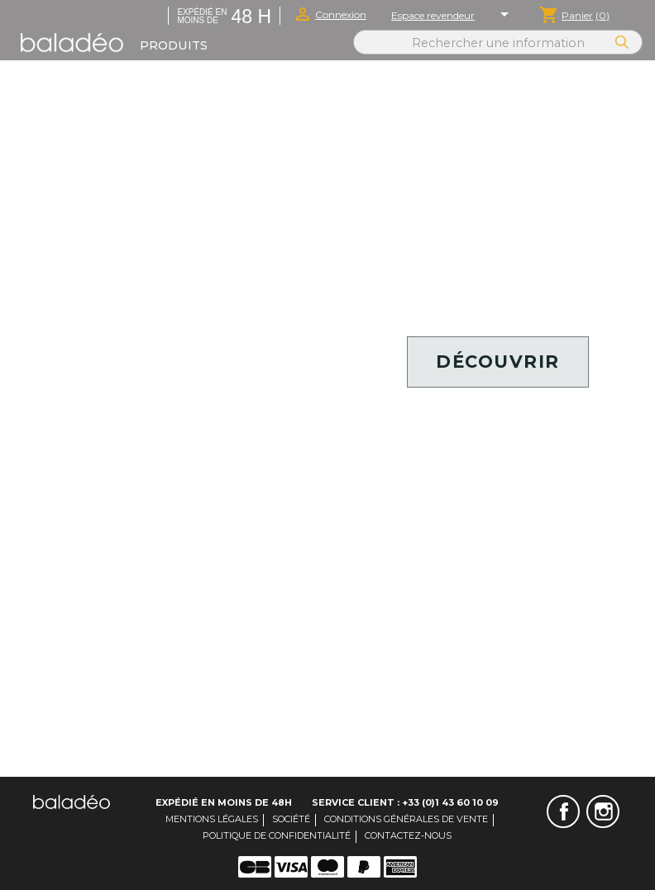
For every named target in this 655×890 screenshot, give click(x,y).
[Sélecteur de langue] (507, 16)
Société (291, 819)
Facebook (563, 811)
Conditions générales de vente (406, 819)
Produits (174, 45)
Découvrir (498, 361)
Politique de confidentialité (277, 835)
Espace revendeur (433, 15)
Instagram (603, 811)
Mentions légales (211, 819)
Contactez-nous (408, 835)
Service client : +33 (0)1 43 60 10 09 (405, 802)
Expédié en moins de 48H (223, 802)
